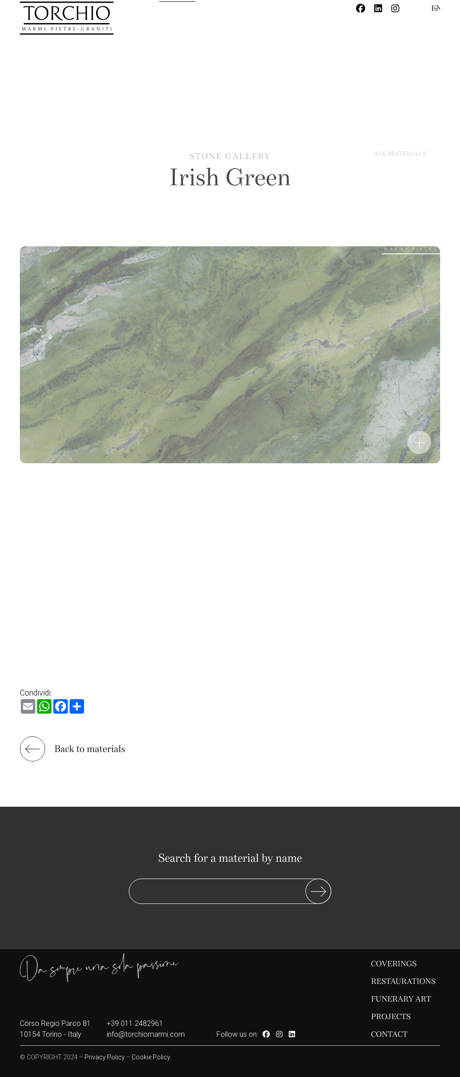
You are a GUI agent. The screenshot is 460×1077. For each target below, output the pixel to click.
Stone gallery (230, 163)
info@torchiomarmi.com (146, 1034)
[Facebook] (360, 8)
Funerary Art (401, 999)
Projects (391, 1016)
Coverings (394, 964)
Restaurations (403, 981)
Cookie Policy (150, 1057)
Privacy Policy (104, 1057)
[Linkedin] (378, 8)
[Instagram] (395, 8)
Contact (389, 1034)
